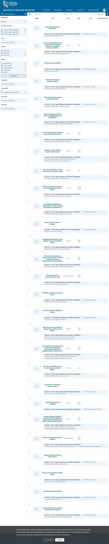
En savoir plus (48, 539)
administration (7, 63)
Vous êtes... (80, 10)
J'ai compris (59, 539)
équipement (7, 70)
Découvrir (69, 10)
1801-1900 (6, 50)
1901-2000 (6, 53)
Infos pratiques (93, 10)
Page (65, 14)
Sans (5, 21)
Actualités (46, 10)
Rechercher (58, 10)
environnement (7, 65)
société (5, 72)
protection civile (8, 67)
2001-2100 (6, 55)
